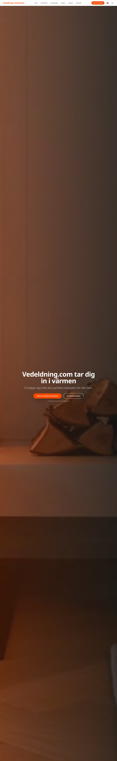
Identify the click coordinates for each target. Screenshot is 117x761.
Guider (70, 3)
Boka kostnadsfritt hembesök (47, 396)
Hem (36, 3)
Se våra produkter (73, 396)
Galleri (63, 3)
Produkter (44, 3)
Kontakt (78, 3)
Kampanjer (54, 3)
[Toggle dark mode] (112, 3)
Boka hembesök (98, 3)
